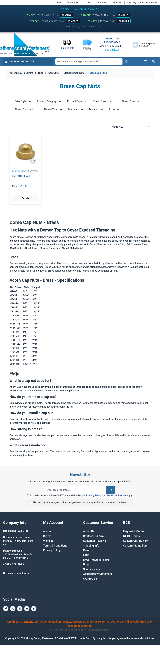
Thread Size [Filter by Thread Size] (131, 101)
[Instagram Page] (20, 608)
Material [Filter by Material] (96, 109)
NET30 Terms (131, 536)
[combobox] (88, 61)
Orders (47, 536)
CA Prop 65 (90, 578)
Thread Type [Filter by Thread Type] (53, 109)
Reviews (102, 2)
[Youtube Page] (27, 608)
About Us (117, 2)
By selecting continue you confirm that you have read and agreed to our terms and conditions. (80, 502)
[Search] (125, 61)
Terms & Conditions (55, 545)
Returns (88, 550)
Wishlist (48, 540)
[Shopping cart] (144, 45)
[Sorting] (130, 126)
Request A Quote (133, 531)
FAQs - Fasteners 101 (96, 559)
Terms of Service (116, 495)
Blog (59, 2)
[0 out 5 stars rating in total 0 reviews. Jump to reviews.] (25, 170)
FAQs (86, 555)
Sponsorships (91, 569)
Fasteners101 (75, 2)
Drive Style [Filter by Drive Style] (23, 101)
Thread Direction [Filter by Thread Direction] (104, 101)
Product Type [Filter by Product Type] (77, 101)
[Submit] (110, 490)
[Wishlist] (145, 62)
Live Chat (112, 50)
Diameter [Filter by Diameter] (75, 109)
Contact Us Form (93, 536)
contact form (21, 573)
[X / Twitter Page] (13, 608)
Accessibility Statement (97, 573)
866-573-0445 (112, 42)
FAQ (90, 2)
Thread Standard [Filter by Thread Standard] (26, 109)
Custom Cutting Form (136, 540)
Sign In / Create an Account (142, 2)
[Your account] (153, 62)
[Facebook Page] (6, 608)
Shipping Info (91, 545)
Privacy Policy (93, 495)
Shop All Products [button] (19, 61)
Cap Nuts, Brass (21, 176)
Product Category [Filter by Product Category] (49, 101)
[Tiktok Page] (34, 608)
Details (25, 198)
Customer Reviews (94, 540)
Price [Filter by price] (114, 109)
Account (48, 531)
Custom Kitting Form (135, 545)
